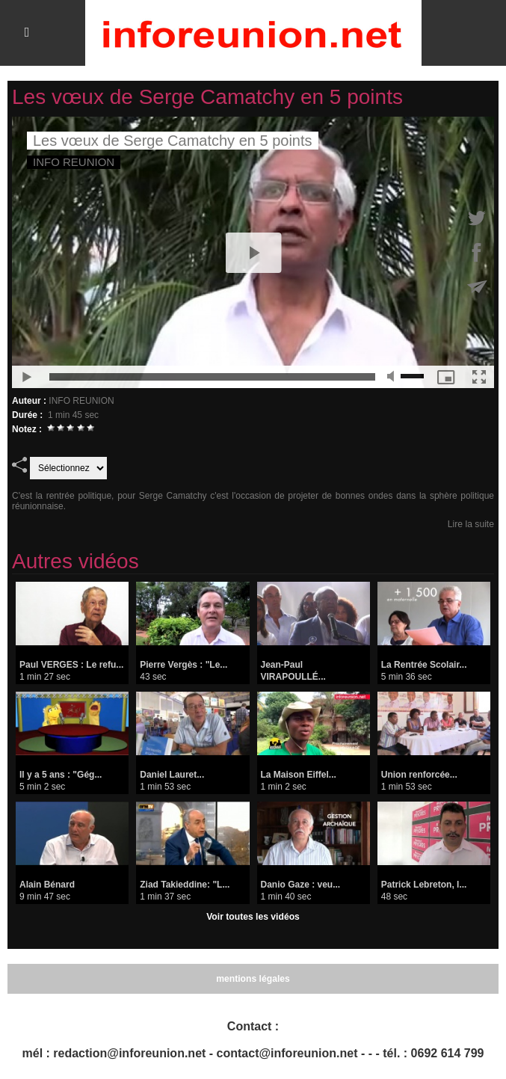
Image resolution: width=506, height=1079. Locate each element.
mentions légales (253, 979)
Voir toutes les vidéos (253, 917)
